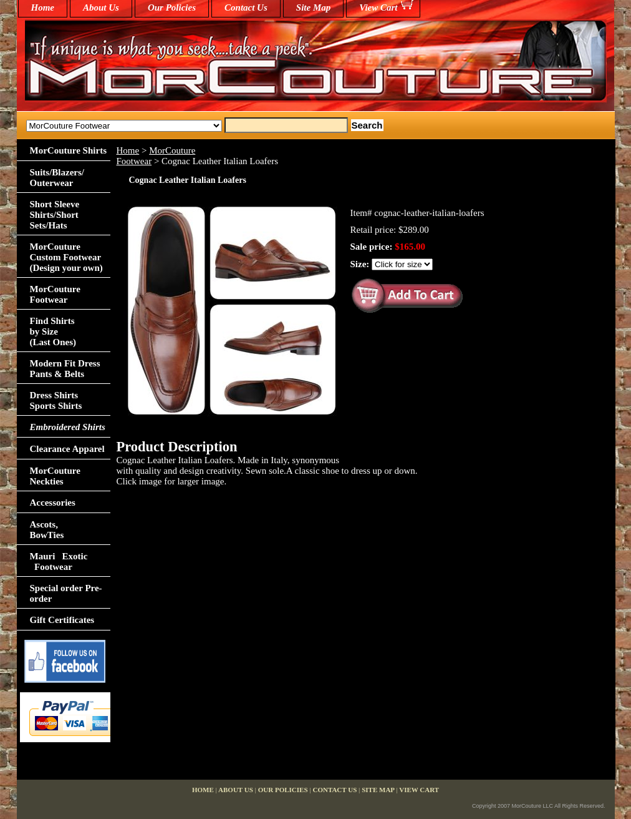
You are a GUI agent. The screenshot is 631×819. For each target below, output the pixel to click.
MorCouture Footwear (55, 294)
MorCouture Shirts (68, 150)
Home (128, 150)
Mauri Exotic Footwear (59, 561)
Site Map (313, 7)
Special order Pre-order (66, 593)
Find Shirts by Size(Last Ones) (53, 331)
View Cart (378, 7)
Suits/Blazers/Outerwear (57, 177)
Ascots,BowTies (47, 529)
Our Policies (172, 7)
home (43, 7)
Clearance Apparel (67, 449)
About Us (101, 7)
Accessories (52, 503)
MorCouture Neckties (55, 476)
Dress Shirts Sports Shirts (56, 400)
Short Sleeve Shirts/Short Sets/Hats (55, 214)
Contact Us (245, 7)
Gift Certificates (62, 620)
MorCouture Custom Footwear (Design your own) (66, 257)
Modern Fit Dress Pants (65, 368)
